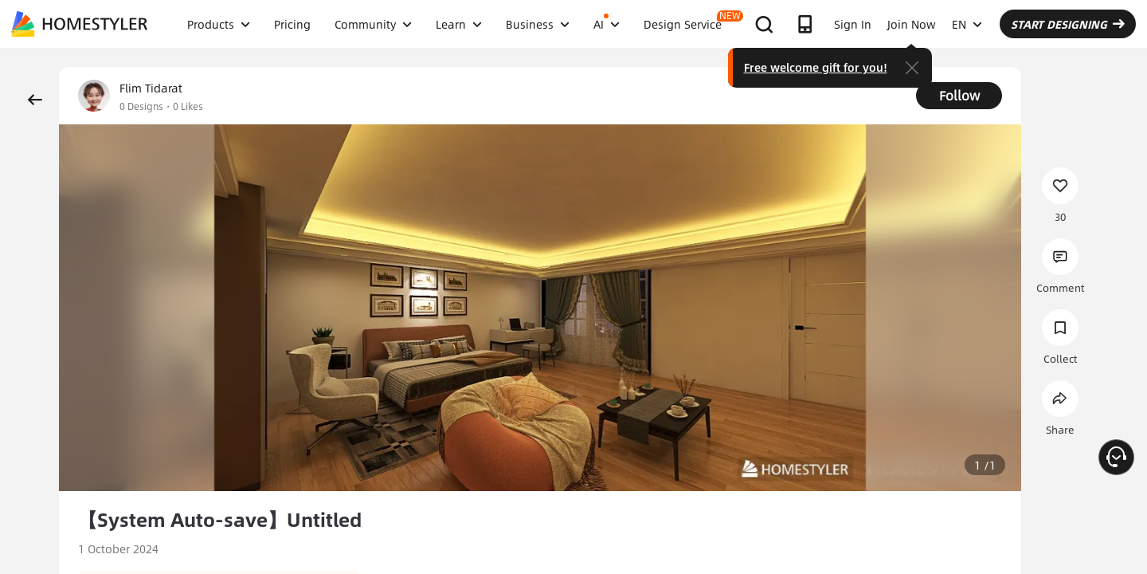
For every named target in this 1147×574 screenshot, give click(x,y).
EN (967, 24)
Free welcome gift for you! (815, 67)
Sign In (852, 24)
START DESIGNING (1068, 24)
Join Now (911, 24)
